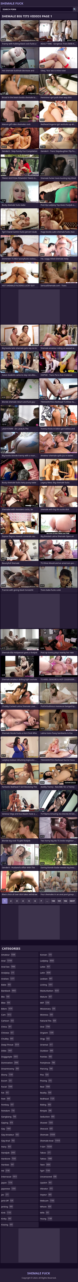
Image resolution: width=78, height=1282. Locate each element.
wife (45, 1213)
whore (46, 1207)
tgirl (45, 1171)
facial (7, 1087)
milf (45, 1003)
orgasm (47, 1033)
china (6, 1027)
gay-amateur (10, 1135)
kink (6, 1213)
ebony (7, 1075)
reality (46, 1093)
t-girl (46, 1147)
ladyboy (47, 961)
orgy (45, 1039)
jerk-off (7, 1201)
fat (5, 1093)
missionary (48, 1009)
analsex (8, 979)
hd (5, 1171)
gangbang (9, 1117)
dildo (6, 1051)
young (46, 1219)
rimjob (46, 1111)
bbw (6, 1003)
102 (65, 901)
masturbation (49, 991)
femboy (7, 1105)
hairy (6, 1147)
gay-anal (8, 1141)
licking (46, 985)
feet (6, 1099)
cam (6, 1015)
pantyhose (47, 1063)
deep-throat (10, 1045)
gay (6, 1129)
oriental (46, 1045)
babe (6, 985)
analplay (8, 973)
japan (7, 1183)
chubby (7, 1039)
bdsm (7, 1009)
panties (46, 1057)
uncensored (48, 1177)
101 (59, 901)
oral (45, 1027)
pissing (46, 1081)
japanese (8, 1189)
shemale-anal (50, 1141)
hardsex (7, 1165)
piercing (46, 1069)
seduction (47, 1117)
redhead (47, 1099)
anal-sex (8, 967)
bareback (8, 991)
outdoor (47, 1051)
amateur (8, 955)
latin (45, 973)
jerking (7, 1207)
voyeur (46, 1195)
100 (53, 901)
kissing (7, 1225)
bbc (5, 997)
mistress (46, 1015)
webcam (47, 1201)
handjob (8, 1153)
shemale (48, 1135)
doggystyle (9, 1057)
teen (45, 1165)
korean (46, 955)
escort (6, 1081)
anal (7, 961)
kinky (6, 1219)
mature (46, 997)
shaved (46, 1123)
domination (10, 1063)
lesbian (46, 979)
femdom (8, 1111)
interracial (9, 1177)
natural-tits (48, 1021)
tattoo (46, 1159)
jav (5, 1195)
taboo (45, 1153)
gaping (7, 1123)
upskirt (46, 1183)
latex (45, 967)
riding (45, 1105)
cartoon (7, 1021)
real (45, 1087)
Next (72, 901)
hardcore (8, 1159)
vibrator (46, 1189)
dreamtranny (10, 1069)
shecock (46, 1129)
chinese (7, 1033)
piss (44, 1075)
